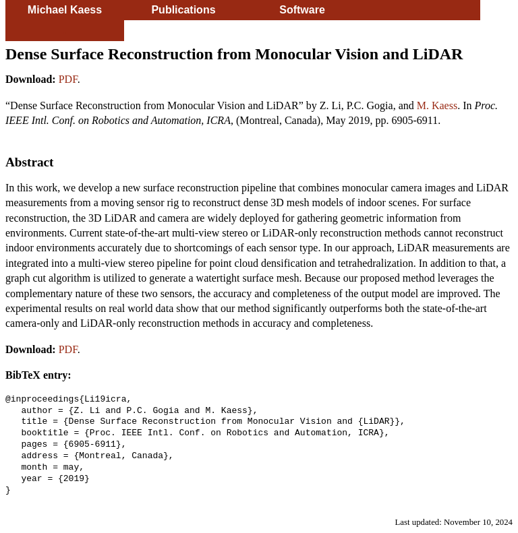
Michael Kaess (65, 9)
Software (302, 9)
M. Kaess (437, 105)
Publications (183, 9)
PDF (68, 79)
